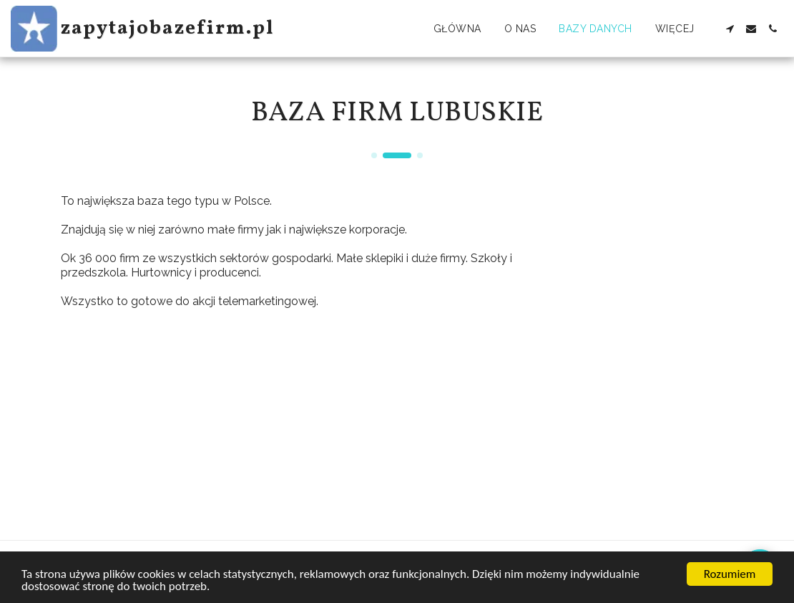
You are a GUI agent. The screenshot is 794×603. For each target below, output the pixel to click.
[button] (730, 29)
